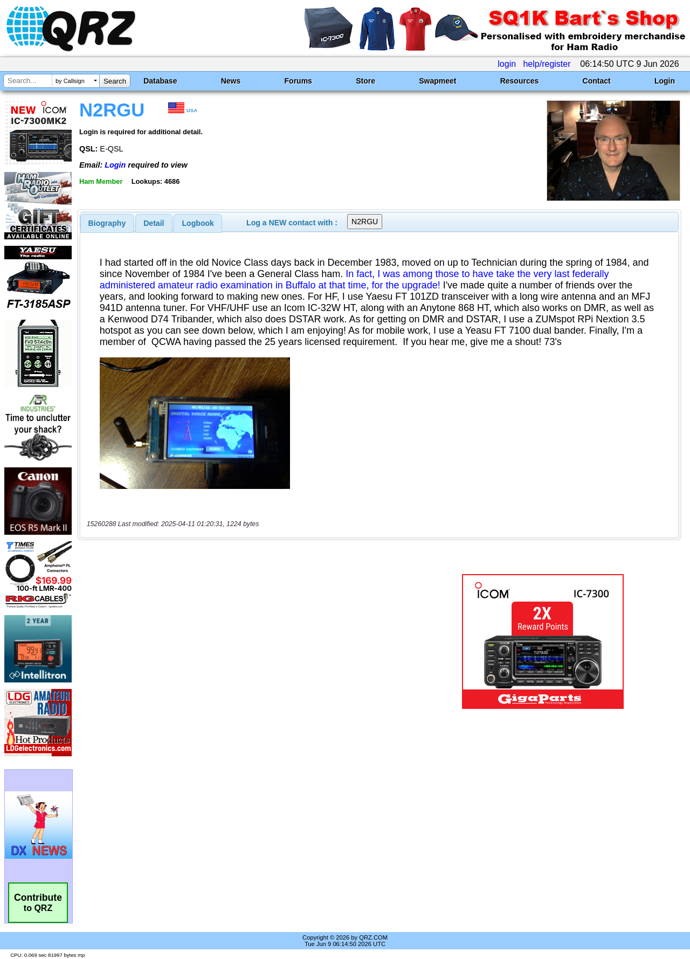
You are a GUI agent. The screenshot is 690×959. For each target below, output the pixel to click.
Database (160, 81)
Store (365, 81)
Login (664, 81)
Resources (519, 81)
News (231, 81)
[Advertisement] (249, 641)
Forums (298, 81)
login (507, 63)
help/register (546, 63)
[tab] (107, 223)
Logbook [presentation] (198, 223)
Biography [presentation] (107, 223)
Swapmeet (437, 81)
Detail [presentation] (153, 223)
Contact (597, 81)
